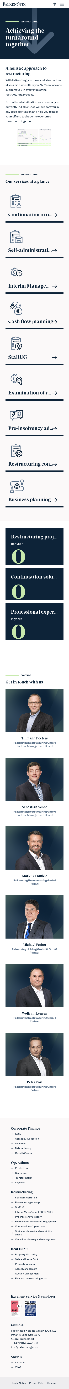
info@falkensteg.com (24, 1347)
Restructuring (22, 1192)
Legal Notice (19, 1383)
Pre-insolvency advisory (26, 1216)
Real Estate (19, 1249)
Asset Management (24, 1268)
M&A (16, 1134)
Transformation (21, 1177)
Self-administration (24, 1197)
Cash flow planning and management (33, 1239)
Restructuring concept (26, 1202)
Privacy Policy (37, 1383)
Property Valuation (23, 1264)
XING (16, 1367)
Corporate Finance (25, 1128)
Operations (20, 1163)
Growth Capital (21, 1153)
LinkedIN (18, 1362)
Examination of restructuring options (33, 1221)
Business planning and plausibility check (31, 1233)
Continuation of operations (28, 1226)
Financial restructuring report (30, 1278)
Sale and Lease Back (24, 1259)
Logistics (18, 1182)
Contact (52, 1383)
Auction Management (25, 1273)
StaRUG (17, 1207)
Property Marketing (24, 1254)
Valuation (18, 1143)
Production (19, 1168)
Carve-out (19, 1173)
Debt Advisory (21, 1148)
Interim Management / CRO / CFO (32, 1212)
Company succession (25, 1138)
